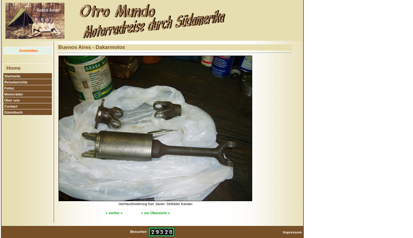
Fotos (9, 88)
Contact (10, 106)
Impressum (292, 232)
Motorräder (13, 94)
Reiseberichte (15, 82)
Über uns (12, 100)
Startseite (12, 76)
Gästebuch (13, 112)
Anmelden (28, 50)
